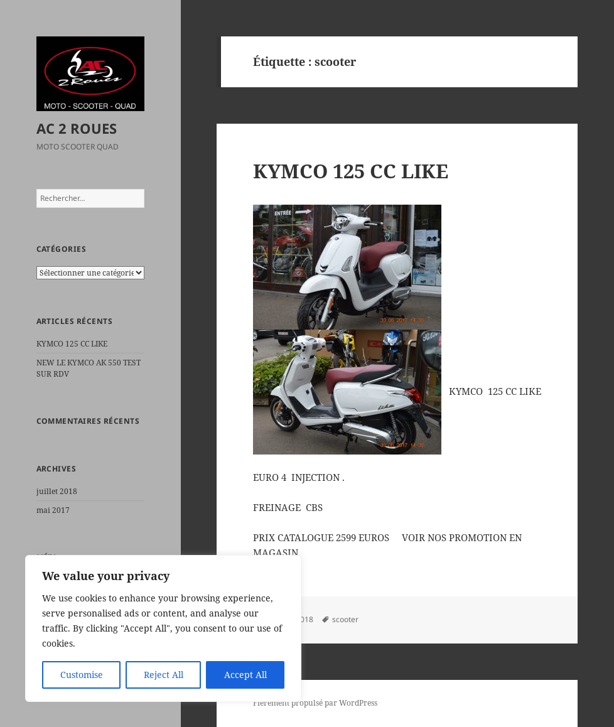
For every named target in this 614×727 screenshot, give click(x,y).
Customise (81, 675)
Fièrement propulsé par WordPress (315, 702)
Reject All (163, 675)
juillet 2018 (56, 491)
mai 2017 (53, 510)
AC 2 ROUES (76, 128)
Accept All (245, 675)
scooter (345, 619)
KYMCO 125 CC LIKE (71, 343)
